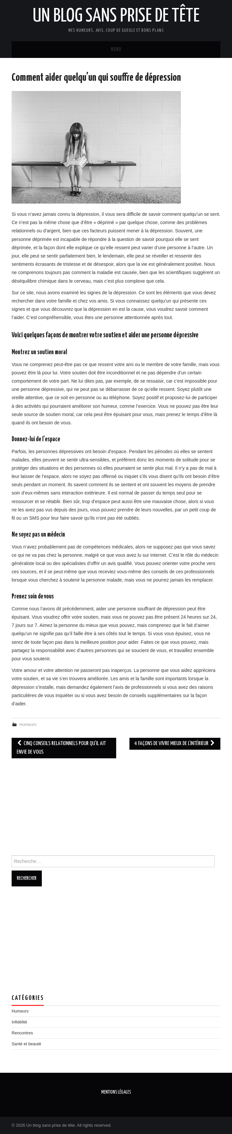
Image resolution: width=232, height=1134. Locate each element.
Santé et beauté (26, 1044)
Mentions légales (116, 1092)
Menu (116, 49)
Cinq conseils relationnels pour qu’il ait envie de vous (61, 748)
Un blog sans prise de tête (116, 16)
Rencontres (22, 1033)
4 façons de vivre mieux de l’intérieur (174, 743)
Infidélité (19, 1022)
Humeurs (28, 724)
